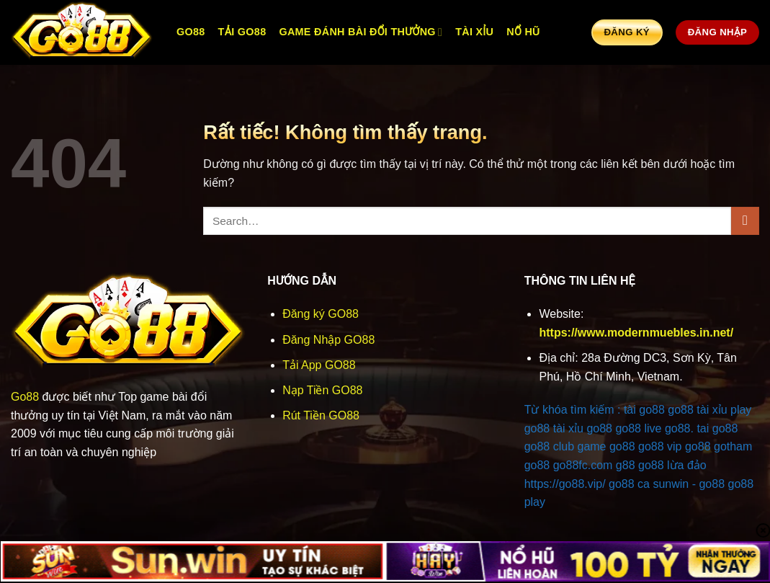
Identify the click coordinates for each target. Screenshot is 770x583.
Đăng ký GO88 (320, 314)
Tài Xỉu (474, 31)
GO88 (190, 31)
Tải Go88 (242, 31)
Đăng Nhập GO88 (328, 340)
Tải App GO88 (319, 365)
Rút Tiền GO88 (320, 415)
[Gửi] (745, 221)
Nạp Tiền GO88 (322, 390)
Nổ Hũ (523, 31)
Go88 (25, 397)
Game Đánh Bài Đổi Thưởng (360, 32)
